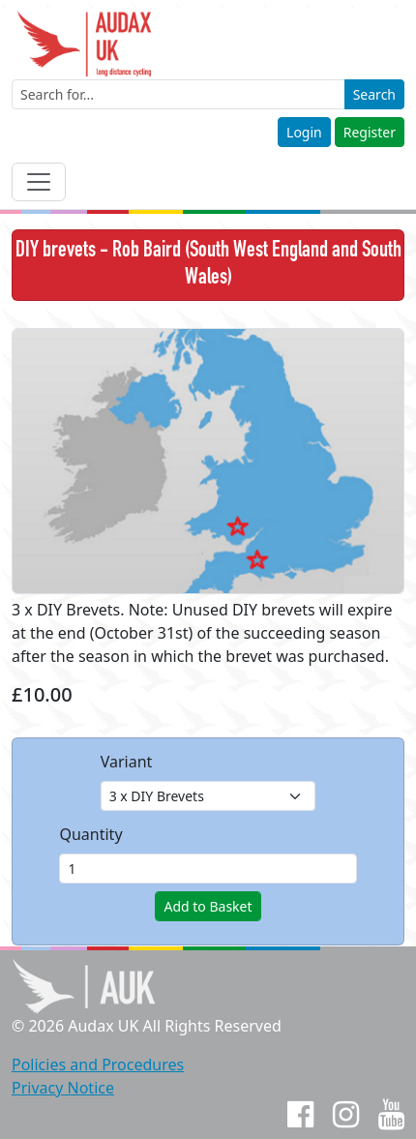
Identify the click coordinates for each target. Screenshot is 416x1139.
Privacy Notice (63, 1087)
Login (304, 132)
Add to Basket (207, 906)
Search (374, 94)
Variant (127, 761)
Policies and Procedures (98, 1064)
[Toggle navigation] (39, 182)
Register (369, 132)
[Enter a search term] (178, 94)
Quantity (90, 834)
